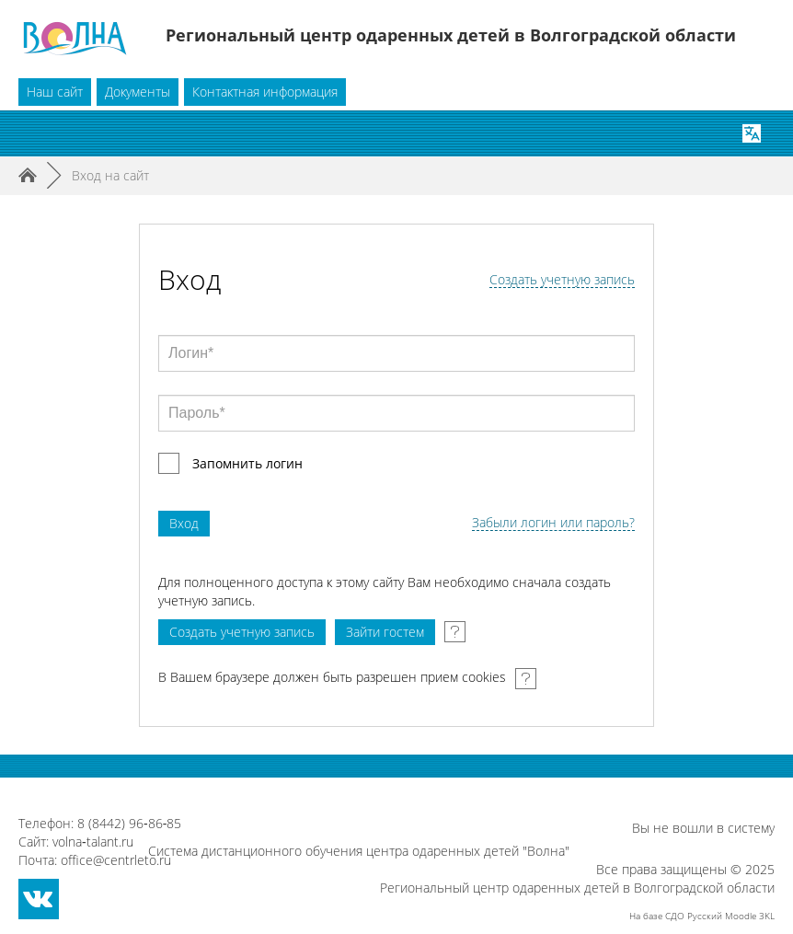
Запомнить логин (247, 463)
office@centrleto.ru (116, 860)
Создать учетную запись (562, 280)
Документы (137, 91)
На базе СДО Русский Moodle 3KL (702, 915)
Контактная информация (265, 91)
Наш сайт (55, 91)
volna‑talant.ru (92, 841)
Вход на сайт (110, 175)
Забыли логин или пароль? (553, 523)
